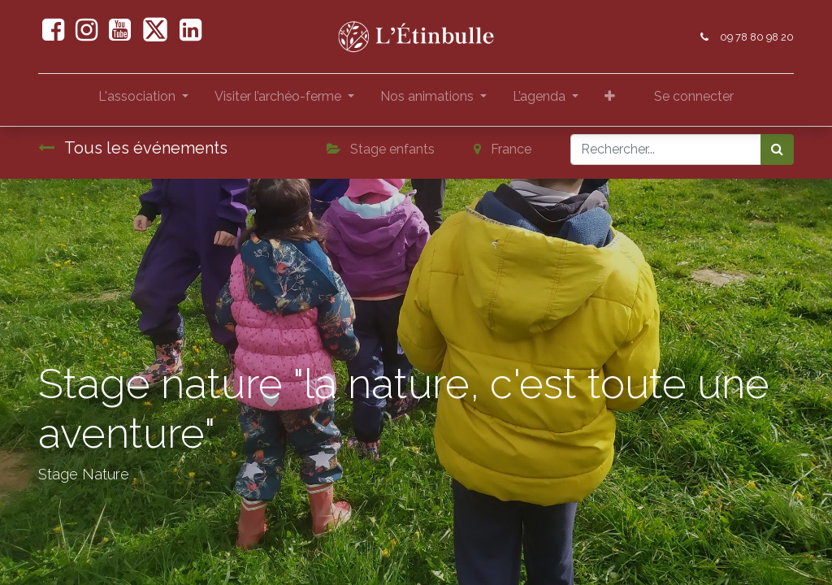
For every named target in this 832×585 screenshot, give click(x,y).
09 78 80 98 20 (757, 37)
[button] (609, 100)
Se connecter (694, 96)
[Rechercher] (777, 149)
